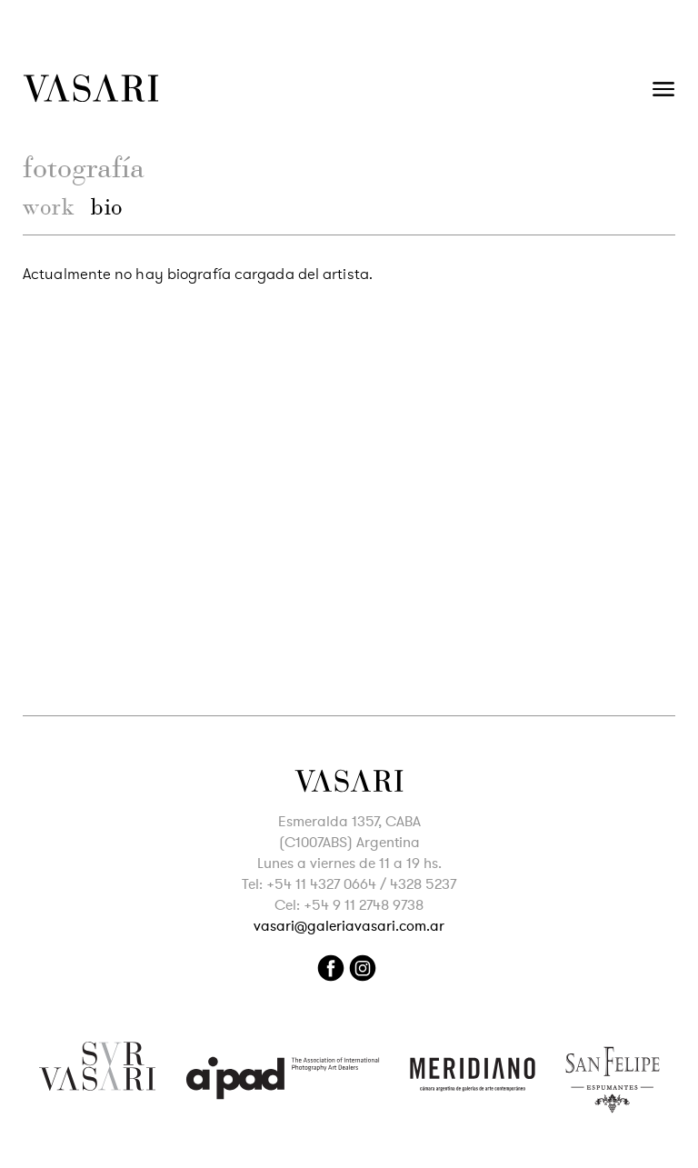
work (49, 207)
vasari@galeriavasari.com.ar (349, 926)
